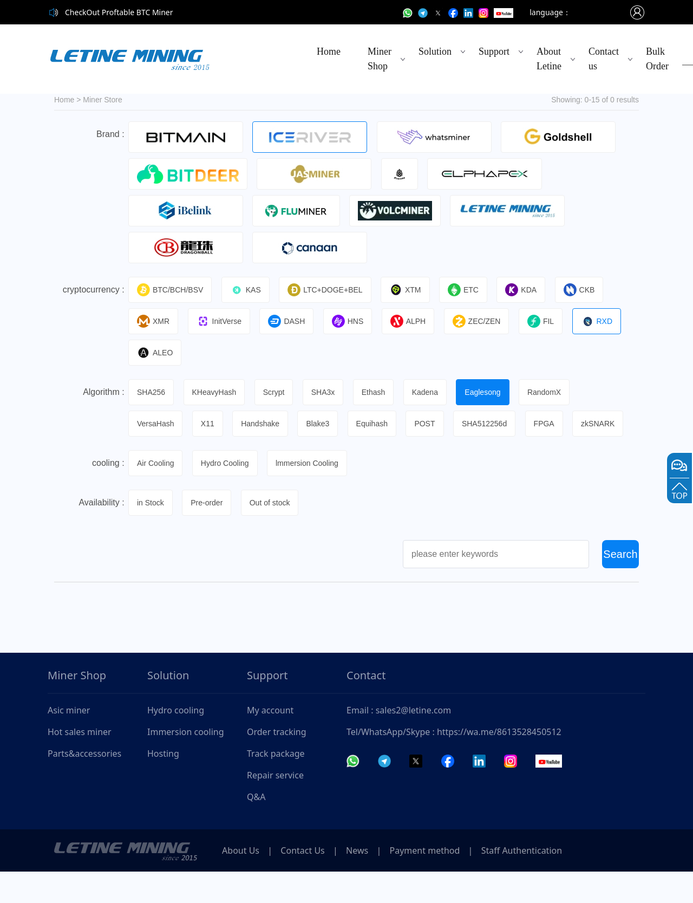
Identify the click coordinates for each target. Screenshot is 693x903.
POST (433, 423)
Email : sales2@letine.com (398, 742)
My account (270, 742)
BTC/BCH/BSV (172, 289)
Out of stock (274, 534)
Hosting (163, 785)
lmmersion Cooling (311, 494)
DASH (290, 321)
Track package (276, 785)
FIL (550, 321)
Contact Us (309, 882)
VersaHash (157, 423)
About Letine (549, 59)
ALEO (156, 352)
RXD (608, 321)
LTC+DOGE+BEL (329, 289)
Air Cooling (157, 494)
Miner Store (102, 99)
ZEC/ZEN (485, 321)
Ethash (381, 392)
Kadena (433, 392)
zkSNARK (155, 455)
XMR (155, 321)
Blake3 (323, 423)
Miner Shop (379, 59)
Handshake (264, 423)
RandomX (555, 392)
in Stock (152, 534)
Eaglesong (493, 392)
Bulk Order (657, 59)
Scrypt (278, 392)
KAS (248, 289)
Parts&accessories (84, 785)
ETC (470, 289)
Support (494, 51)
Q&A (256, 828)
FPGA (555, 423)
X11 (210, 423)
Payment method (439, 882)
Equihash (379, 423)
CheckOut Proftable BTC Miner (119, 12)
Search (620, 586)
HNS (353, 321)
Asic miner (69, 742)
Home (329, 51)
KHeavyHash (217, 392)
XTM (411, 289)
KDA (529, 289)
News (368, 882)
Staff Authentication (540, 882)
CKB (589, 289)
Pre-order (209, 534)
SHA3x (329, 392)
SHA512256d (494, 423)
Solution (435, 51)
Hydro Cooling (228, 494)
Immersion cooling (185, 763)
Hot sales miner (80, 763)
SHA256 (153, 392)
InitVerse (221, 321)
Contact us (604, 59)
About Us (242, 882)
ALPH (415, 321)
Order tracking (276, 763)
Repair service (275, 807)
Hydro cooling (175, 742)
